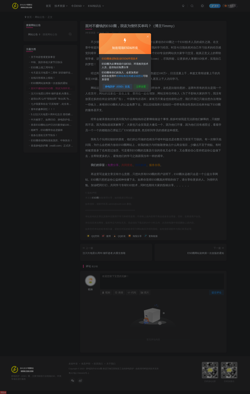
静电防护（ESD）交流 (118, 85)
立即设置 (140, 85)
